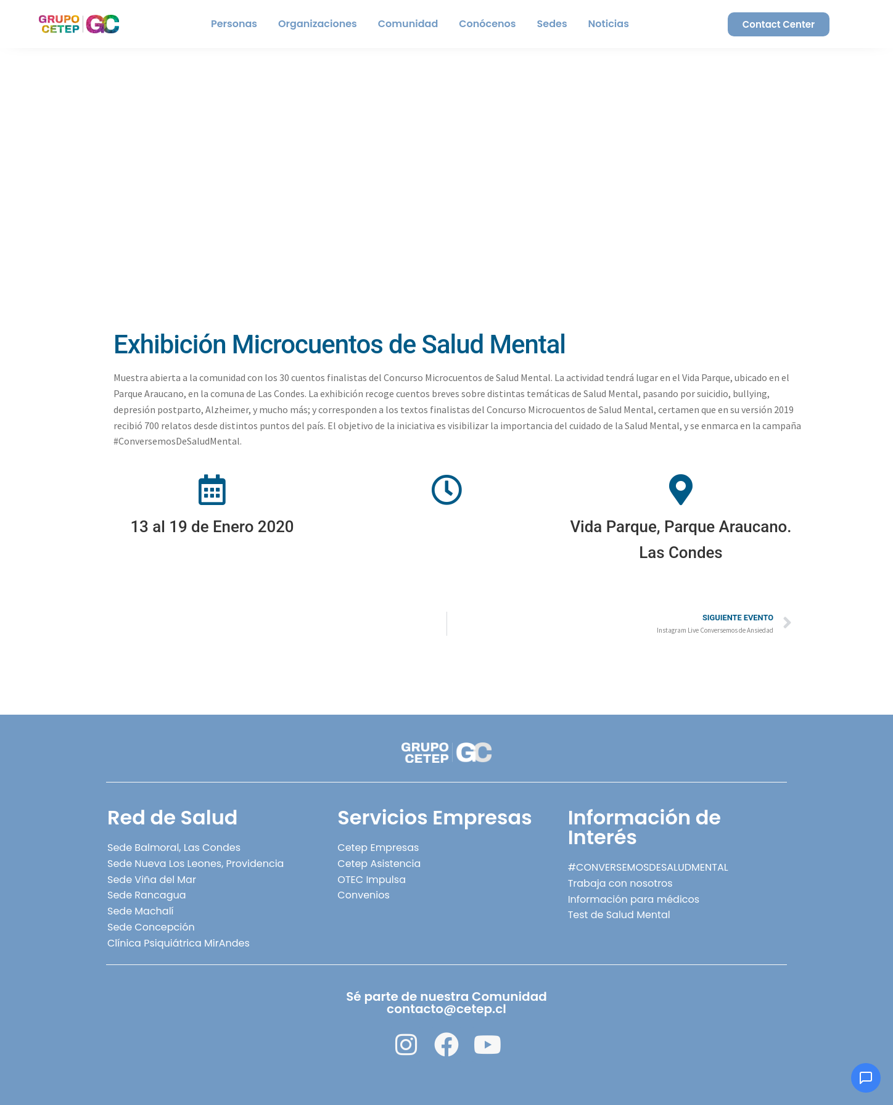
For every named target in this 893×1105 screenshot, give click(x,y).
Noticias (608, 24)
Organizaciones (317, 24)
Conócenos (487, 24)
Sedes (552, 24)
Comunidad (408, 24)
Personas (234, 24)
